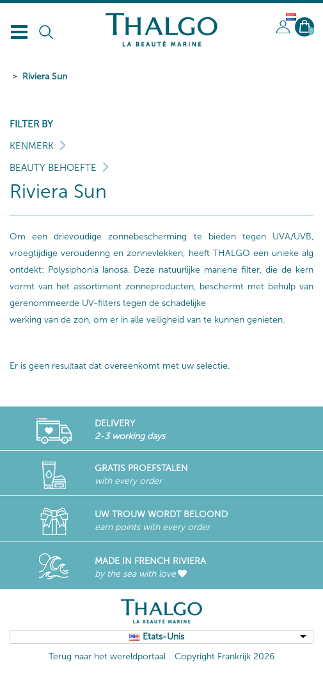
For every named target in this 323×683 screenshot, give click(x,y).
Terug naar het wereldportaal (107, 656)
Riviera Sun (44, 76)
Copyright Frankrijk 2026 (224, 656)
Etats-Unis (163, 636)
